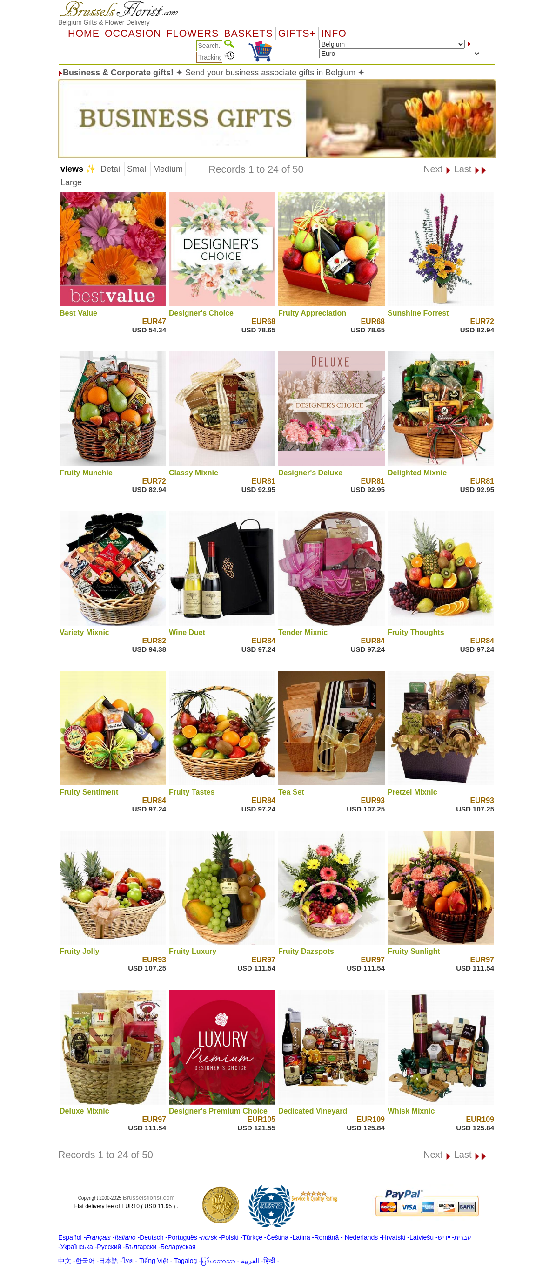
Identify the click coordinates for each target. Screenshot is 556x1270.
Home (84, 33)
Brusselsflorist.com (149, 1197)
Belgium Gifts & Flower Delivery (104, 22)
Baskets (248, 33)
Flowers (193, 33)
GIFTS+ (297, 33)
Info (334, 33)
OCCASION (133, 33)
